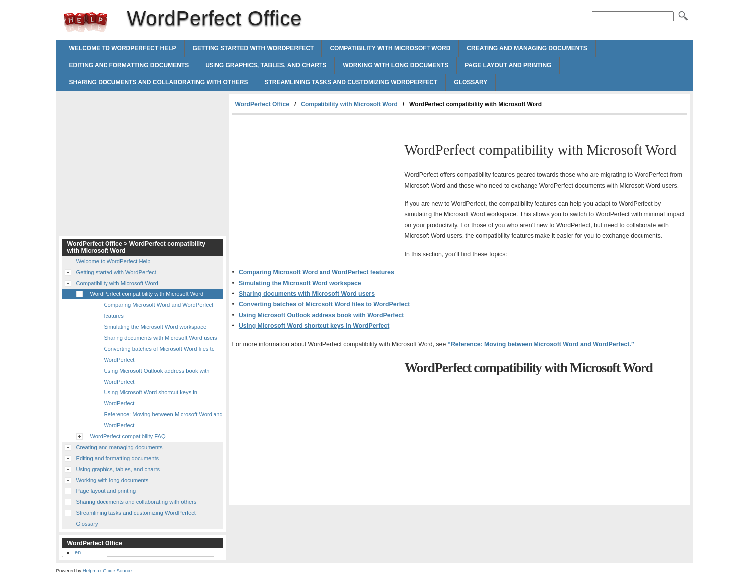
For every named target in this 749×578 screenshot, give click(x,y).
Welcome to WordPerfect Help (122, 48)
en (78, 552)
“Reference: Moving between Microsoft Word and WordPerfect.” (541, 344)
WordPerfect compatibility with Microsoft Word (147, 294)
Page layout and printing (508, 65)
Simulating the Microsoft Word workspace (300, 283)
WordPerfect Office (85, 22)
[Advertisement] (316, 189)
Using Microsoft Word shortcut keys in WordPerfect (314, 325)
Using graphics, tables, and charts (265, 65)
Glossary (470, 82)
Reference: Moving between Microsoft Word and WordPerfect (163, 419)
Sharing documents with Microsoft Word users (307, 293)
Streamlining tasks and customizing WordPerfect (350, 82)
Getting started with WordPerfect (253, 48)
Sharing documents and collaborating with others (158, 82)
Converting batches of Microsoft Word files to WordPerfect (324, 304)
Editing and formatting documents (129, 65)
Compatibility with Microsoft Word (390, 48)
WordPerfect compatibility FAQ (128, 436)
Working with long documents (395, 65)
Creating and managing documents (527, 48)
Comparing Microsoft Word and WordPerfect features (316, 272)
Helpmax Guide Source (107, 570)
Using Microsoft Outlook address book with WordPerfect (321, 315)
